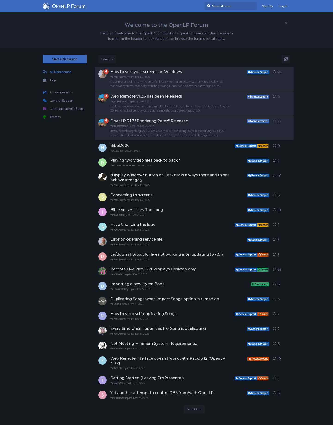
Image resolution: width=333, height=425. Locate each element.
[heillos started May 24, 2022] (102, 331)
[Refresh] (286, 59)
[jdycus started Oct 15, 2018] (102, 212)
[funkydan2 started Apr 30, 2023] (102, 360)
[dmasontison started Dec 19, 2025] (102, 162)
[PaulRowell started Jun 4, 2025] (102, 74)
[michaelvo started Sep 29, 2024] (102, 316)
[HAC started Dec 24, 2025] (102, 148)
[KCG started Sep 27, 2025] (102, 271)
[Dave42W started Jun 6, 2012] (102, 286)
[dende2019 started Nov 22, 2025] (102, 256)
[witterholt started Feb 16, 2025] (102, 123)
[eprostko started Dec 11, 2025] (102, 177)
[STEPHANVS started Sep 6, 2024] (102, 395)
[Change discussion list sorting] (107, 59)
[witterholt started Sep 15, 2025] (102, 98)
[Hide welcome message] (286, 23)
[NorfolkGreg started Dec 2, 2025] (102, 346)
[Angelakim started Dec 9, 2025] (102, 227)
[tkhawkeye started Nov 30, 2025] (102, 380)
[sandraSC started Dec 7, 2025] (102, 197)
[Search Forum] (231, 6)
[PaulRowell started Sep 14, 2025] (102, 241)
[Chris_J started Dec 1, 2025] (102, 301)
